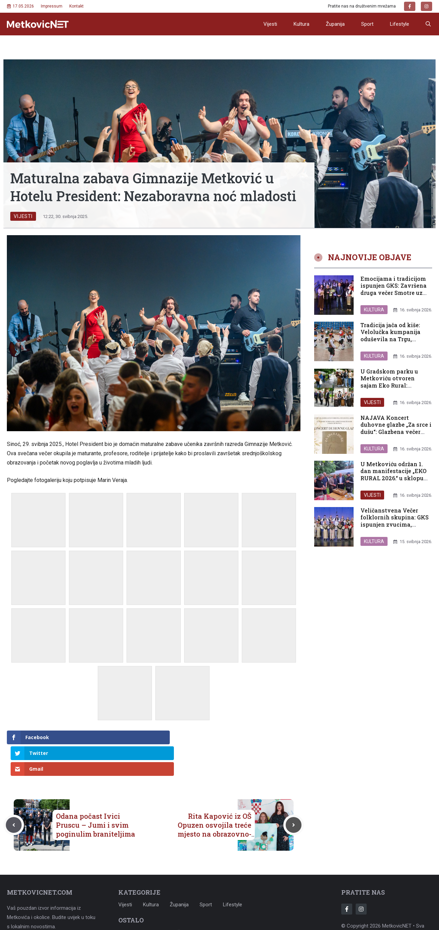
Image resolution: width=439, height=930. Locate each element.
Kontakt (76, 6)
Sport (367, 24)
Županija (335, 24)
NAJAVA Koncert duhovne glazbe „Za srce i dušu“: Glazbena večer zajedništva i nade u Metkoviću (395, 432)
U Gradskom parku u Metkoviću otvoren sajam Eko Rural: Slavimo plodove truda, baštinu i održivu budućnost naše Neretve (393, 389)
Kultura (301, 24)
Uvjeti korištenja (173, 900)
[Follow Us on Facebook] (346, 877)
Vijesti (270, 24)
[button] (428, 24)
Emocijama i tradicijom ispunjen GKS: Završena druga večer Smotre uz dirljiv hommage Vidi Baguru (393, 293)
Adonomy (408, 903)
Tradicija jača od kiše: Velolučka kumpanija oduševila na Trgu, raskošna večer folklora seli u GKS (393, 339)
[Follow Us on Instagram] (361, 877)
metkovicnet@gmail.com (55, 911)
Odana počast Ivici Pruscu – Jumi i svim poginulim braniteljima (95, 793)
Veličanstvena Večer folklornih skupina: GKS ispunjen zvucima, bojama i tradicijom (394, 521)
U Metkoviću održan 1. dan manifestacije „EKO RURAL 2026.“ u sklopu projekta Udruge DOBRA (393, 474)
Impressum (51, 6)
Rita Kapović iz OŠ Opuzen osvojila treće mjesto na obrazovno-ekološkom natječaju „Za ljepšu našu (214, 802)
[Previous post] (13, 793)
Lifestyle (399, 24)
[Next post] (293, 793)
